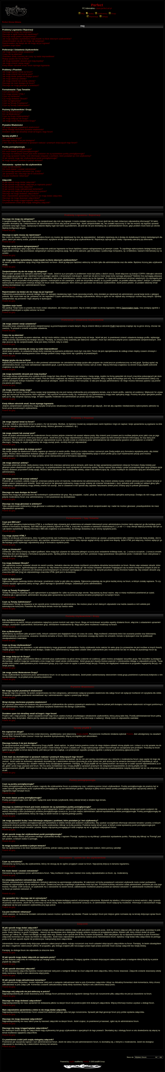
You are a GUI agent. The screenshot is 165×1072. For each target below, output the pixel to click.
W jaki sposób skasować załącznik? (17, 187)
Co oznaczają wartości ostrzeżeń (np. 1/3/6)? (21, 171)
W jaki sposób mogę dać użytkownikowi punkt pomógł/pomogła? (29, 158)
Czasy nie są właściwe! (12, 54)
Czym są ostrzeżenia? (11, 167)
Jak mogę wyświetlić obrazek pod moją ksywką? (23, 61)
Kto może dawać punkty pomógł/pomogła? (20, 151)
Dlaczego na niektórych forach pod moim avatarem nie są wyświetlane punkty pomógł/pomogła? (43, 154)
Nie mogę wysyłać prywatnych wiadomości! (20, 127)
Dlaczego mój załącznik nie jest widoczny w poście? (24, 191)
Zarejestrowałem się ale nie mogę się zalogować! (23, 41)
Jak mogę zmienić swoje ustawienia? (18, 52)
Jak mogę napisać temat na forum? (17, 72)
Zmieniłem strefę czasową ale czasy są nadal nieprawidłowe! (28, 56)
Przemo (129, 734)
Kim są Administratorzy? (12, 112)
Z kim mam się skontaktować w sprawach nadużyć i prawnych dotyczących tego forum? (39, 143)
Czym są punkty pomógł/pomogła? (17, 149)
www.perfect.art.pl (104, 8)
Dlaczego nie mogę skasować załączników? (21, 198)
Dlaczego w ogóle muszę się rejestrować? (20, 34)
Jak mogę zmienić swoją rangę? (16, 63)
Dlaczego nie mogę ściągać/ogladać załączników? (23, 200)
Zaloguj (104, 17)
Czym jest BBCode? (10, 92)
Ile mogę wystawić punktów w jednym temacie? (22, 160)
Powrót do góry (8, 230)
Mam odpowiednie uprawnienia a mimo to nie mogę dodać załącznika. (32, 196)
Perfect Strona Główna (11, 22)
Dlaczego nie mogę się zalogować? (17, 32)
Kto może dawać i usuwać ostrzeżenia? (19, 169)
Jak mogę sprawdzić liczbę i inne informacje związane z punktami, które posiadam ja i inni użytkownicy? (46, 156)
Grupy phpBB (82, 734)
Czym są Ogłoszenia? (11, 101)
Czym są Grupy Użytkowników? (15, 116)
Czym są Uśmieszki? (11, 96)
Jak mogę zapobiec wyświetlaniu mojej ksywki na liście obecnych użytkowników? (37, 39)
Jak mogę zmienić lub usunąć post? (17, 74)
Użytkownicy (101, 13)
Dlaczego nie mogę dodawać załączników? (20, 193)
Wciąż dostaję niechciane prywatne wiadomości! (23, 129)
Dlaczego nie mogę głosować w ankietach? (20, 85)
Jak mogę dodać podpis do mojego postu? (20, 76)
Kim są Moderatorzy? (11, 114)
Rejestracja (92, 17)
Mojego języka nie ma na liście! (15, 59)
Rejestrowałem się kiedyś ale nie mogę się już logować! (26, 43)
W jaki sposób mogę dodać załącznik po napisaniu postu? (27, 184)
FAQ (81, 13)
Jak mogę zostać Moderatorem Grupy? (19, 121)
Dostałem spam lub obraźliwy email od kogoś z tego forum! (27, 132)
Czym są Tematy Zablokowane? (16, 105)
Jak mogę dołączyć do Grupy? (15, 118)
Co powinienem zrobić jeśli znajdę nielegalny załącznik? (26, 202)
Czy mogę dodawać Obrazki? (15, 99)
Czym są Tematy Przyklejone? (15, 103)
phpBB (71, 1062)
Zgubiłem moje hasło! (11, 45)
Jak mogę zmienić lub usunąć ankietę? (18, 81)
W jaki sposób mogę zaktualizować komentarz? (22, 189)
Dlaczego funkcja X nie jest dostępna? (18, 140)
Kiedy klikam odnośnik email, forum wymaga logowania (25, 65)
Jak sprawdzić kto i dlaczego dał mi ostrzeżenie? (23, 174)
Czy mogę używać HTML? (13, 94)
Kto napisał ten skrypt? (12, 138)
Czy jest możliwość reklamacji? (15, 176)
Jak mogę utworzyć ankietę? (14, 79)
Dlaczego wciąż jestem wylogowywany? (19, 36)
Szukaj (90, 13)
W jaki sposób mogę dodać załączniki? (18, 182)
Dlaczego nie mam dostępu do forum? (18, 83)
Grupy (112, 13)
